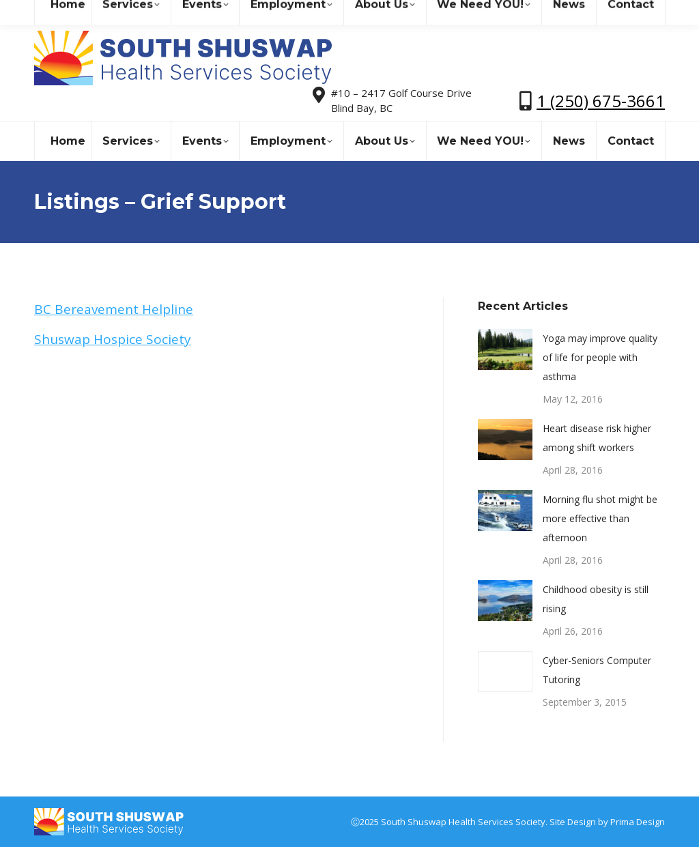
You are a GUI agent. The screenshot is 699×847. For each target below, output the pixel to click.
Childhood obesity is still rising (595, 599)
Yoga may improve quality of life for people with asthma (600, 357)
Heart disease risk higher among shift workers (597, 438)
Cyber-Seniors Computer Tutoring (597, 670)
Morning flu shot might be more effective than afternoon (600, 518)
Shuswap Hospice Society (112, 339)
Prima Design (637, 822)
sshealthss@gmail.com (153, 12)
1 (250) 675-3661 (601, 100)
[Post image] (505, 349)
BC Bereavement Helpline (113, 309)
